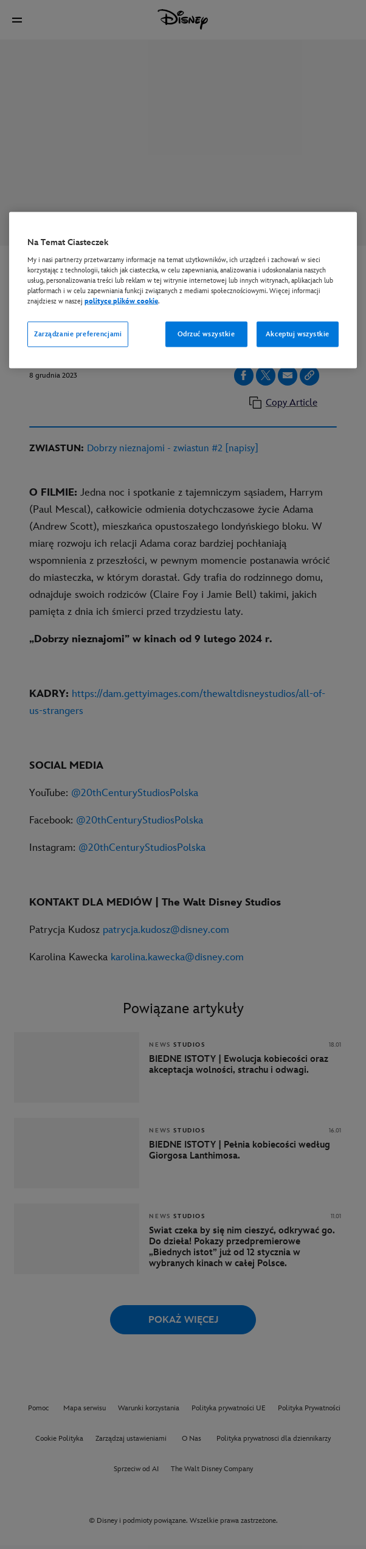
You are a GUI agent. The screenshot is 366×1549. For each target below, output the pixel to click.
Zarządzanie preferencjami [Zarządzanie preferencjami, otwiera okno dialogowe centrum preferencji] (78, 334)
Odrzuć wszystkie (206, 334)
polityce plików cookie (121, 301)
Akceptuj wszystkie (298, 334)
